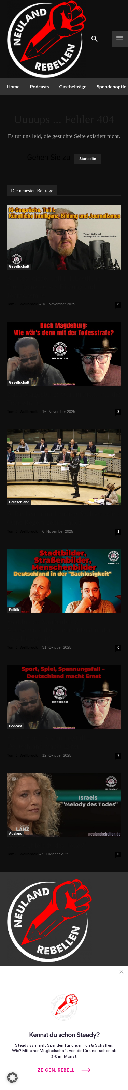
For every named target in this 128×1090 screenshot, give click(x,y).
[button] (12, 1077)
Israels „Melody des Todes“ (46, 845)
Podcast (15, 726)
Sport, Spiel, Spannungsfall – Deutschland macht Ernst (49, 742)
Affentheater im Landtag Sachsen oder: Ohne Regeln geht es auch (63, 518)
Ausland (15, 833)
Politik (14, 610)
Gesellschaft (19, 266)
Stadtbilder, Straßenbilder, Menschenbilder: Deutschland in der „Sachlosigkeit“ (59, 630)
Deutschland (19, 502)
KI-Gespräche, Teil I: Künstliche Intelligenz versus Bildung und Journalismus (54, 286)
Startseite (87, 158)
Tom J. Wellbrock (22, 304)
